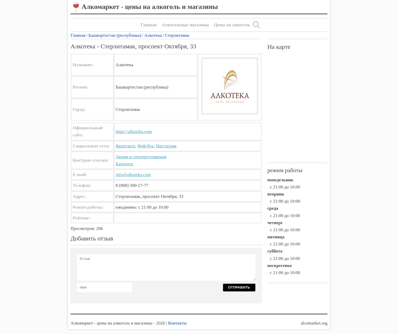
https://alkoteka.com (134, 131)
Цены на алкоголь (232, 24)
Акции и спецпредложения (141, 156)
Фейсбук (145, 145)
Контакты (177, 323)
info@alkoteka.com (133, 174)
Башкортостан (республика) (115, 35)
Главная (149, 24)
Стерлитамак (177, 35)
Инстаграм (166, 145)
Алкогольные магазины (185, 24)
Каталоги (124, 163)
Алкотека (153, 35)
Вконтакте (125, 145)
